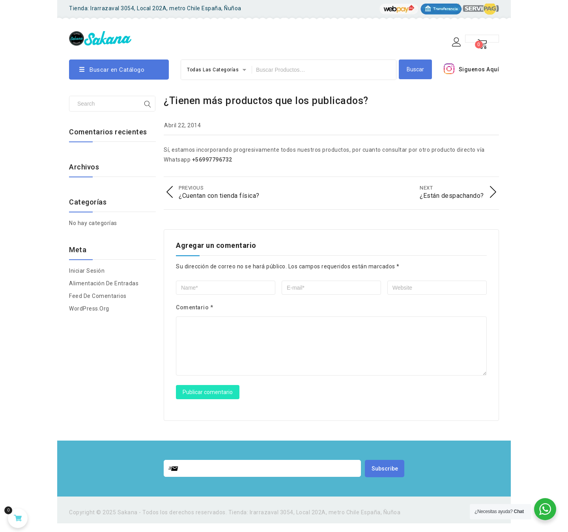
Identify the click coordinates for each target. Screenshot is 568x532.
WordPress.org (89, 308)
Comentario (194, 306)
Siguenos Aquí (479, 69)
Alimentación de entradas (103, 283)
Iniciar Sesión (87, 271)
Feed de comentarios (98, 296)
